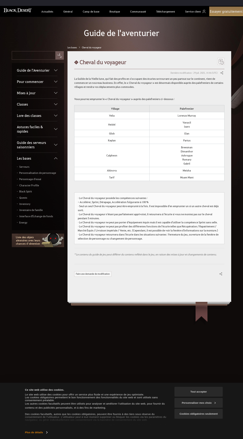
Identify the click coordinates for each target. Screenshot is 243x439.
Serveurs (24, 166)
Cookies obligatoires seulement (199, 413)
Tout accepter (198, 391)
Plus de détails (34, 432)
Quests (23, 197)
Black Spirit (25, 191)
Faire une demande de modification (94, 273)
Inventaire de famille (31, 210)
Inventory (24, 204)
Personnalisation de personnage (37, 172)
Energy (23, 222)
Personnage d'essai (30, 179)
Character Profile (29, 185)
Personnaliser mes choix (199, 402)
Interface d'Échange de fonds (36, 216)
